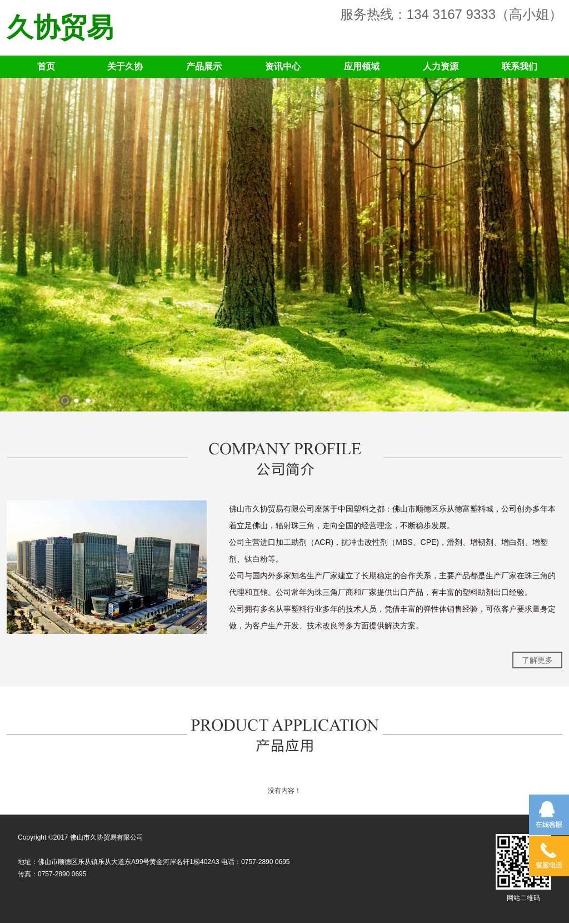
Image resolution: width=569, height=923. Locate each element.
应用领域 (362, 66)
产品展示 (204, 66)
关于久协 (125, 66)
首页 (46, 66)
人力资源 (440, 66)
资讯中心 (283, 66)
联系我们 (519, 66)
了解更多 (537, 660)
